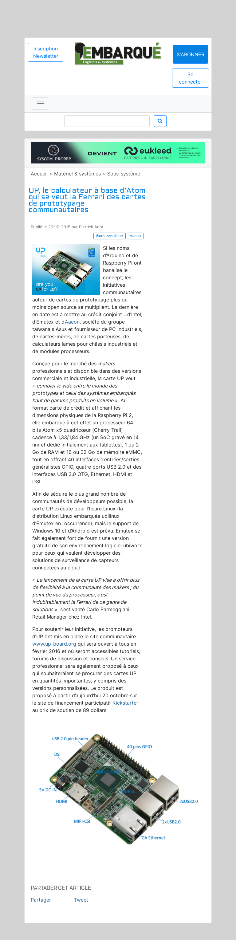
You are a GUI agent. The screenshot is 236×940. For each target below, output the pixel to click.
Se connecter (190, 78)
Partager (41, 900)
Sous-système (123, 174)
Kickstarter (125, 703)
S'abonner (190, 54)
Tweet (81, 900)
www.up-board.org (54, 644)
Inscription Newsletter (45, 52)
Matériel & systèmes (77, 174)
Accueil (39, 174)
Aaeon (72, 322)
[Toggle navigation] (40, 103)
